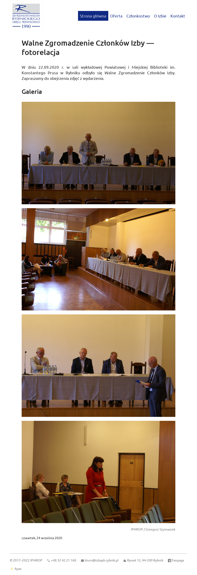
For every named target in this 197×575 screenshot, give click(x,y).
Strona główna (93, 15)
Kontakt (177, 15)
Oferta (116, 15)
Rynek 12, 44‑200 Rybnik (145, 560)
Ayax (17, 568)
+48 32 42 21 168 (63, 560)
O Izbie (160, 15)
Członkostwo (138, 15)
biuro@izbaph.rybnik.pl (102, 560)
